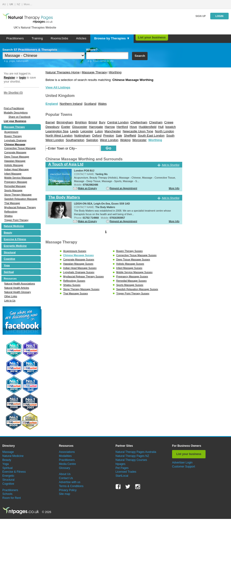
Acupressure (11, 131)
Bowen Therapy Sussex (129, 251)
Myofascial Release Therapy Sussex (83, 276)
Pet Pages (122, 468)
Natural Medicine (14, 226)
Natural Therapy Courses (131, 460)
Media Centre (67, 464)
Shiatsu (8, 215)
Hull (161, 127)
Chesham (155, 122)
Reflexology (10, 211)
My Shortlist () (13, 92)
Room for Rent (11, 498)
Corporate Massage (15, 152)
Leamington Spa (56, 131)
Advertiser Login (182, 462)
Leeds (74, 131)
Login (219, 16)
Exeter (65, 127)
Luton (99, 131)
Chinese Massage (14, 144)
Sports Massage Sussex (129, 285)
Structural (10, 252)
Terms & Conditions (71, 486)
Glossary (64, 468)
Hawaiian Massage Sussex (78, 263)
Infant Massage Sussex (129, 268)
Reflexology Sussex (74, 280)
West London (109, 140)
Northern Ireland (71, 103)
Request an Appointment (123, 188)
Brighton (81, 122)
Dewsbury (52, 127)
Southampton (75, 140)
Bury (102, 122)
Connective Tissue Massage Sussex (136, 255)
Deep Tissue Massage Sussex (133, 259)
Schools (7, 494)
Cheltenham (138, 122)
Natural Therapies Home (62, 72)
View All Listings (57, 87)
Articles (81, 38)
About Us (64, 474)
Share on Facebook (19, 116)
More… (28, 4)
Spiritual (9, 272)
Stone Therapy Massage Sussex (81, 289)
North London (164, 131)
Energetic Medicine (15, 245)
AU (4, 4)
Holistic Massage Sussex (130, 263)
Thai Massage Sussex (75, 293)
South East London (151, 135)
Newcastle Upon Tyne (138, 131)
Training (37, 38)
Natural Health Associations (19, 283)
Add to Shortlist (170, 164)
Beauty (8, 232)
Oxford (97, 135)
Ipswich (170, 127)
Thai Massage (12, 203)
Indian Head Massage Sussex (80, 268)
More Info (174, 188)
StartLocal (122, 475)
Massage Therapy (14, 126)
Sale (119, 135)
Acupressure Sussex (74, 251)
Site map (64, 494)
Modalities (65, 456)
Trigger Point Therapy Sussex (132, 293)
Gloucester (79, 127)
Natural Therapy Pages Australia (136, 452)
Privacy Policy (68, 490)
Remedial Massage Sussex (131, 280)
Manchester (112, 131)
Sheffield (130, 135)
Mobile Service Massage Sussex (134, 272)
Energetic (8, 475)
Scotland (90, 103)
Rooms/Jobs (59, 38)
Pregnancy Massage (15, 181)
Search (140, 56)
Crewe (168, 122)
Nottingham (82, 135)
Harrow (110, 127)
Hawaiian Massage (14, 160)
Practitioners (15, 38)
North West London (59, 135)
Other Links (10, 296)
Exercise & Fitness (15, 239)
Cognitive (9, 258)
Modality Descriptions (16, 112)
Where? (92, 49)
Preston (108, 135)
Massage (8, 452)
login (22, 77)
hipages (120, 464)
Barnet (50, 122)
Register (9, 77)
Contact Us (66, 478)
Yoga (7, 265)
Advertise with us (69, 482)
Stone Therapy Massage (18, 194)
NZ (18, 4)
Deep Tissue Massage (16, 156)
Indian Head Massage (16, 169)
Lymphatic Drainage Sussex (78, 272)
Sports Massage (13, 190)
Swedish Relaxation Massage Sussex (137, 289)
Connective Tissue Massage (20, 148)
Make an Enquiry (87, 188)
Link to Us (9, 300)
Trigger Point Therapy (16, 220)
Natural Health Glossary (17, 292)
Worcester (139, 140)
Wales (102, 103)
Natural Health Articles (16, 287)
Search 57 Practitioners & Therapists (29, 49)
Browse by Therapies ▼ (112, 38)
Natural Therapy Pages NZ (132, 456)
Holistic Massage (13, 165)
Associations (67, 452)
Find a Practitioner (14, 108)
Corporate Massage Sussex (78, 259)
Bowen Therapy (13, 136)
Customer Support (183, 466)
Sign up (200, 16)
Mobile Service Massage (18, 177)
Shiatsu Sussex (71, 285)
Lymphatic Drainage (15, 140)
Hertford (122, 127)
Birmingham (65, 122)
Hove (133, 127)
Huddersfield (148, 127)
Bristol (92, 122)
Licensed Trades (126, 471)
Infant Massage (12, 173)
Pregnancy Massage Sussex (132, 276)
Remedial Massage (15, 186)
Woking (125, 140)
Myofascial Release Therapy (20, 207)
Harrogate (96, 127)
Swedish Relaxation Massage (20, 198)
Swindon (92, 140)
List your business (152, 37)
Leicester (86, 131)
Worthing (115, 72)
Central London (118, 122)
